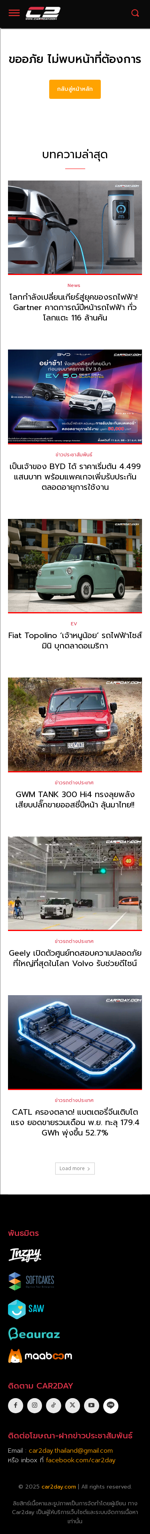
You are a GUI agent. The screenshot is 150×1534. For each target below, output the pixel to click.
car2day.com (59, 1487)
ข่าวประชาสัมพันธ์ (74, 454)
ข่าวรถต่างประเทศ (74, 782)
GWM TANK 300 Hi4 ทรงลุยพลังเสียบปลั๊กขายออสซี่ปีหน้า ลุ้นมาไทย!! (75, 799)
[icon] (110, 1405)
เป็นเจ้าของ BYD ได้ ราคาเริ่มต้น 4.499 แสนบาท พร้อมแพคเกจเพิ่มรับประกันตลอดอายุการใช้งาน (75, 476)
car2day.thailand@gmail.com (71, 1450)
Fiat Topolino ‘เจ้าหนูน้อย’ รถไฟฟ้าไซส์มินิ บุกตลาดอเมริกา (75, 640)
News (74, 285)
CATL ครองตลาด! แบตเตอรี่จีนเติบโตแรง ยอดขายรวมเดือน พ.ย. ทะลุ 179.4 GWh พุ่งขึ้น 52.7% (75, 1122)
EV (74, 623)
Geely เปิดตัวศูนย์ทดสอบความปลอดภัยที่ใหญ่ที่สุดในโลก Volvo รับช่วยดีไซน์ (75, 958)
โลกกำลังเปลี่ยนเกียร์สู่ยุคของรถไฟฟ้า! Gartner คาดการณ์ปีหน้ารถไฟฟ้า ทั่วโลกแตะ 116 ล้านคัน (75, 307)
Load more (75, 1168)
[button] (135, 13)
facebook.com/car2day (81, 1460)
